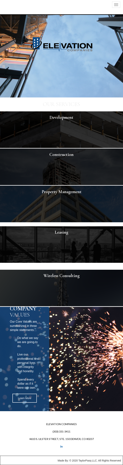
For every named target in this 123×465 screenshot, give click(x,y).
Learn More (24, 398)
